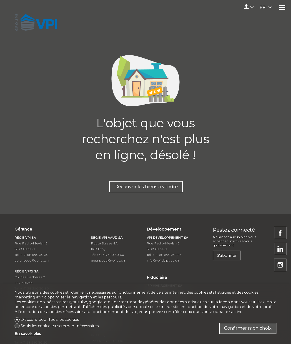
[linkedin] (280, 249)
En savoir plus (28, 333)
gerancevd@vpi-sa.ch (108, 260)
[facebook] (280, 233)
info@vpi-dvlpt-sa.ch (163, 260)
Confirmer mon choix (247, 328)
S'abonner (227, 255)
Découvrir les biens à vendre (146, 186)
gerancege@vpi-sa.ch (32, 260)
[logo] (35, 21)
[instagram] (280, 265)
